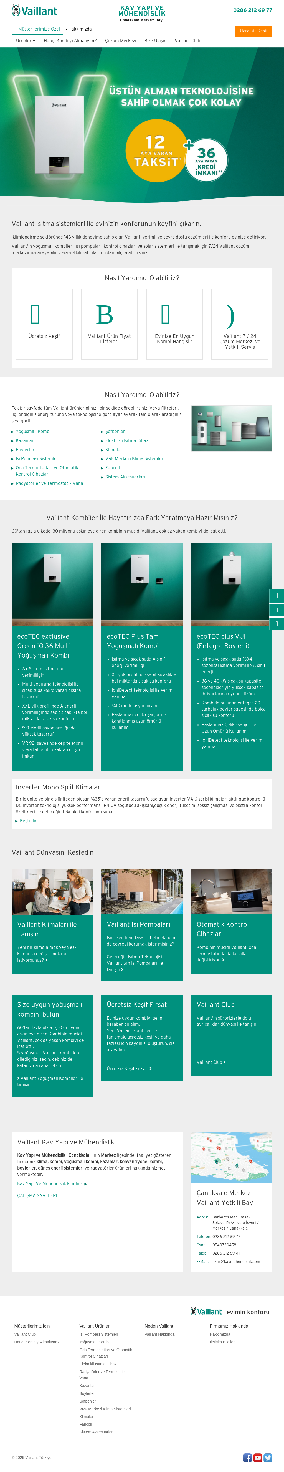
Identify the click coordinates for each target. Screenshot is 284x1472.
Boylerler (25, 450)
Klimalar (113, 450)
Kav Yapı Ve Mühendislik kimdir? (49, 1184)
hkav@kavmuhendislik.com (236, 1261)
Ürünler (26, 41)
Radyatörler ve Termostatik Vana (49, 484)
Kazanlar (25, 441)
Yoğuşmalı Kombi (33, 432)
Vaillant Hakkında (159, 1334)
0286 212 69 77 (252, 10)
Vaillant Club (187, 41)
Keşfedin (28, 821)
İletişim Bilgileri (222, 1342)
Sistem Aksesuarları (125, 477)
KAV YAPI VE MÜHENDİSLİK (142, 13)
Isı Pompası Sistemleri (38, 459)
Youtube (257, 1457)
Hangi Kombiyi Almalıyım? (70, 41)
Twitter (267, 1457)
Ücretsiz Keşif (254, 31)
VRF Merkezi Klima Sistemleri (135, 459)
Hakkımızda (220, 1334)
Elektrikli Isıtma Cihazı (127, 441)
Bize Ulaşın (155, 41)
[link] (276, 596)
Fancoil (112, 468)
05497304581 (224, 1245)
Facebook (247, 1457)
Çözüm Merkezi (120, 41)
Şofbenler (115, 432)
